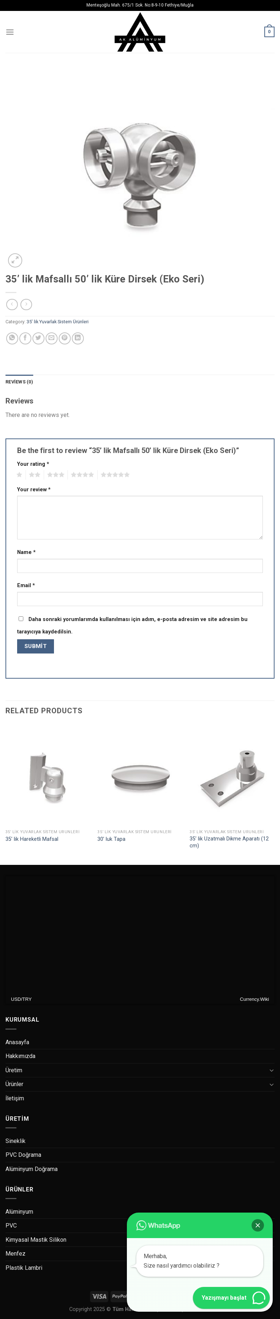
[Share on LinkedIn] (78, 338)
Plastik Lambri (23, 1267)
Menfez (15, 1253)
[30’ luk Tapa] (139, 775)
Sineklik (15, 1140)
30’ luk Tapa (111, 839)
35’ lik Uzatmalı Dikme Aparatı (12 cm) (229, 842)
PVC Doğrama (23, 1154)
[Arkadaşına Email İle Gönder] (52, 338)
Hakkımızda (20, 1056)
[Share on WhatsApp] (12, 338)
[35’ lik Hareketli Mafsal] (47, 775)
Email (26, 585)
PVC (11, 1225)
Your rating (33, 464)
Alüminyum (19, 1211)
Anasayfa (17, 1042)
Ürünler (14, 1084)
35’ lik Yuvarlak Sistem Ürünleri (58, 321)
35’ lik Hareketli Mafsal (31, 839)
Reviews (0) (19, 382)
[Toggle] (272, 1070)
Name (26, 552)
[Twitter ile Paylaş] (38, 338)
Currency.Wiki (254, 999)
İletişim (14, 1098)
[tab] (19, 382)
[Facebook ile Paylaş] (25, 338)
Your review (34, 490)
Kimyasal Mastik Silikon (35, 1239)
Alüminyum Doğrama (31, 1169)
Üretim (13, 1070)
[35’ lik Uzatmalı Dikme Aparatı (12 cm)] (232, 775)
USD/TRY (21, 999)
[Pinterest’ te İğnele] (65, 338)
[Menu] (9, 32)
